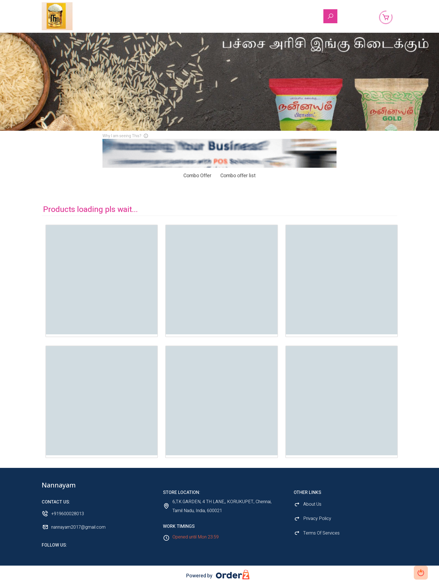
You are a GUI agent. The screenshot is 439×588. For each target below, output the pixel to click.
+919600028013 (67, 518)
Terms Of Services (321, 537)
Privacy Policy (317, 523)
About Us (357, 16)
